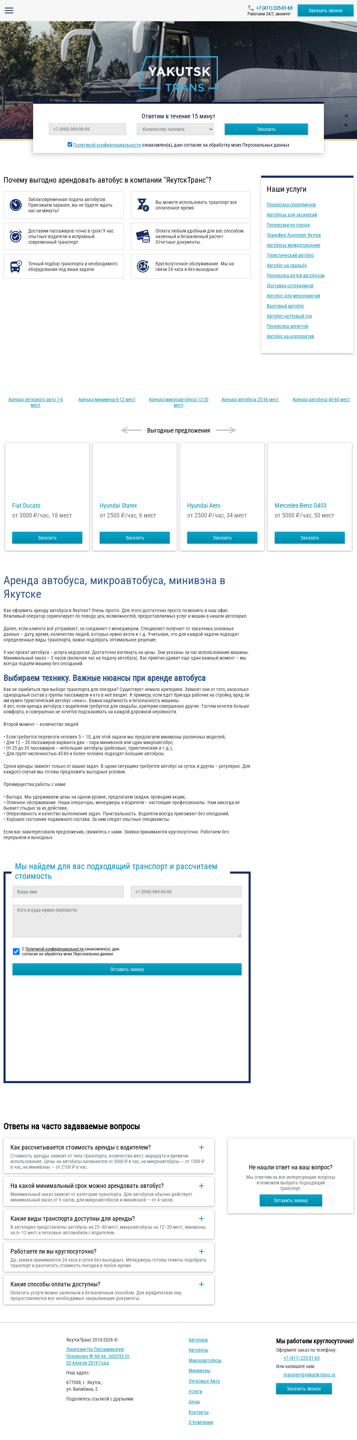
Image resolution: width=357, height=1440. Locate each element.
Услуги (195, 1391)
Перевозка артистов (287, 326)
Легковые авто (204, 1381)
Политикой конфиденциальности (107, 145)
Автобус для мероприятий (293, 296)
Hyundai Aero (203, 505)
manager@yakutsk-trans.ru (309, 1374)
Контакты (199, 1412)
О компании (201, 1422)
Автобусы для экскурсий (292, 215)
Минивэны (200, 1370)
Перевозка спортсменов (291, 204)
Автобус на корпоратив (290, 336)
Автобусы (198, 1350)
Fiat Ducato (26, 505)
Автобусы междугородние (293, 245)
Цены (194, 1401)
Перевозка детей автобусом (296, 275)
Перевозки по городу (288, 225)
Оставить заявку (127, 969)
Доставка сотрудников (290, 285)
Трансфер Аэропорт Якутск (294, 235)
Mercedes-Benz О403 (301, 505)
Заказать (266, 129)
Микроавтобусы (205, 1360)
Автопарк (198, 1340)
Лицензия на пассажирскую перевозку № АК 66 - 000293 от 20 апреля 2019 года (98, 1356)
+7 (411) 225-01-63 (274, 8)
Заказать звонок (326, 10)
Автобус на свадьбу (287, 265)
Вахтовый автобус (285, 306)
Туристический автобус (290, 255)
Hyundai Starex (118, 505)
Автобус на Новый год (289, 316)
